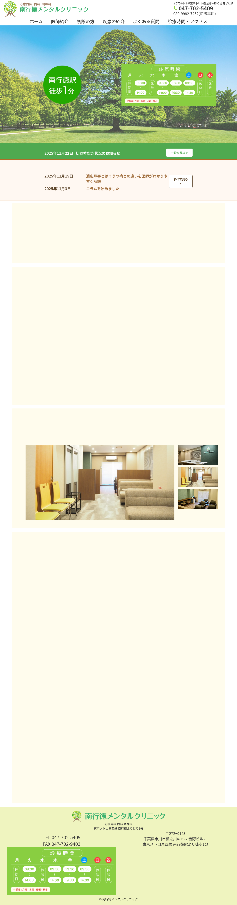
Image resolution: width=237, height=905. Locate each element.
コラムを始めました (102, 188)
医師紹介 (60, 21)
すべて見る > (180, 181)
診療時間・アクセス (187, 21)
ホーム (36, 21)
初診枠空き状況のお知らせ (98, 153)
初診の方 (85, 21)
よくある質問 (146, 21)
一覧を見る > (179, 152)
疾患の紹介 (114, 21)
